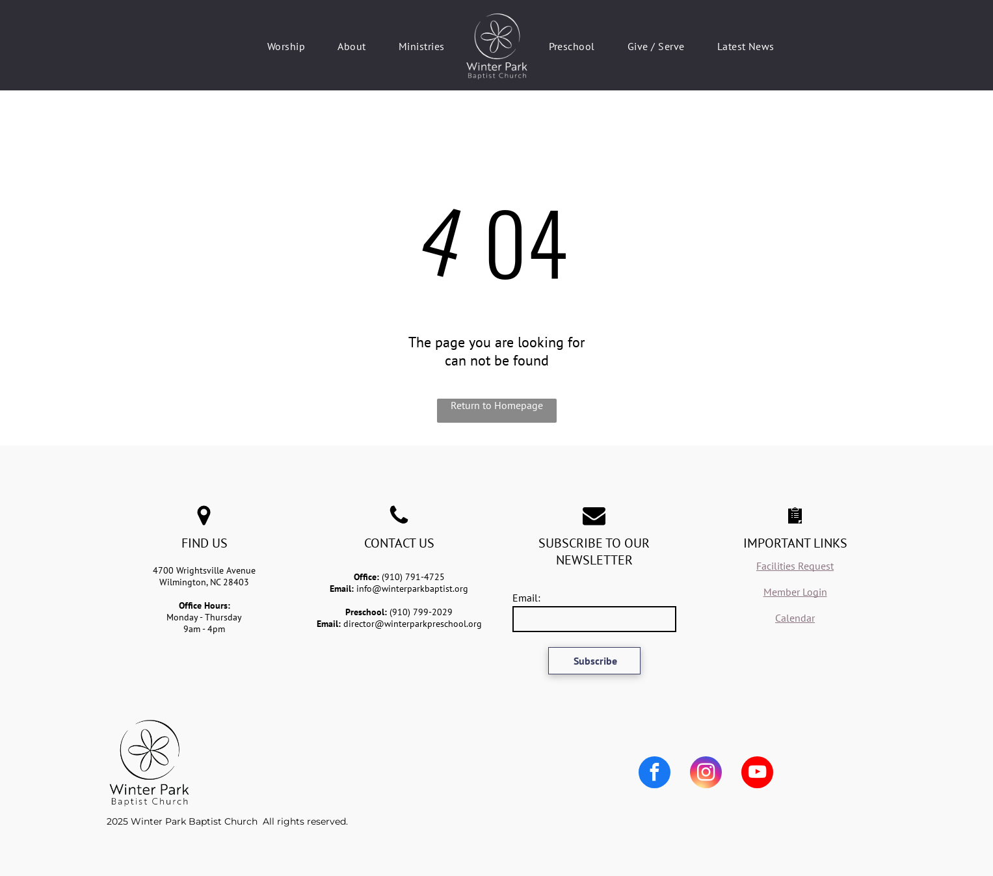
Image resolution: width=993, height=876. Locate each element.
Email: (526, 597)
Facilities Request (795, 565)
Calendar (795, 617)
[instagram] (706, 773)
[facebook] (654, 773)
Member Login (795, 591)
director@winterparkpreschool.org (412, 624)
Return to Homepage (497, 405)
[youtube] (757, 773)
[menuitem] (286, 46)
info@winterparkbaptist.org (412, 588)
